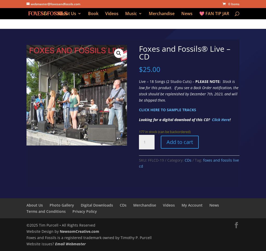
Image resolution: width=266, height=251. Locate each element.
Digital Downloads (97, 205)
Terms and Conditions (46, 211)
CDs (188, 160)
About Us (67, 14)
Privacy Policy (84, 211)
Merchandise (162, 14)
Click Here (221, 119)
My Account (192, 205)
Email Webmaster (70, 243)
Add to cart (180, 142)
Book (93, 14)
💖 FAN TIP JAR (214, 14)
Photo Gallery (62, 205)
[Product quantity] (147, 142)
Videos (111, 14)
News (186, 14)
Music (131, 14)
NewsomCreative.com (79, 231)
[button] (118, 53)
